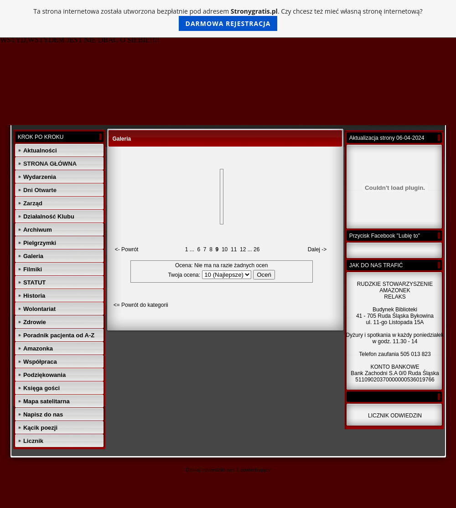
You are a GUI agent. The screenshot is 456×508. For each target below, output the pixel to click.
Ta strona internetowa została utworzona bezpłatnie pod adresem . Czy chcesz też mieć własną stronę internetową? (227, 19)
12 (243, 249)
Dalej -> (317, 249)
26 (256, 249)
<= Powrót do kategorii (141, 305)
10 (225, 249)
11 (234, 249)
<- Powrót (127, 249)
